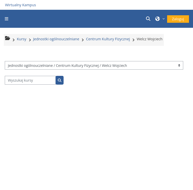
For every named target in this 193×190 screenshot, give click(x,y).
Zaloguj (178, 19)
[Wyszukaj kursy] (30, 80)
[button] (148, 19)
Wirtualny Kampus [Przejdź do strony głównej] (20, 5)
